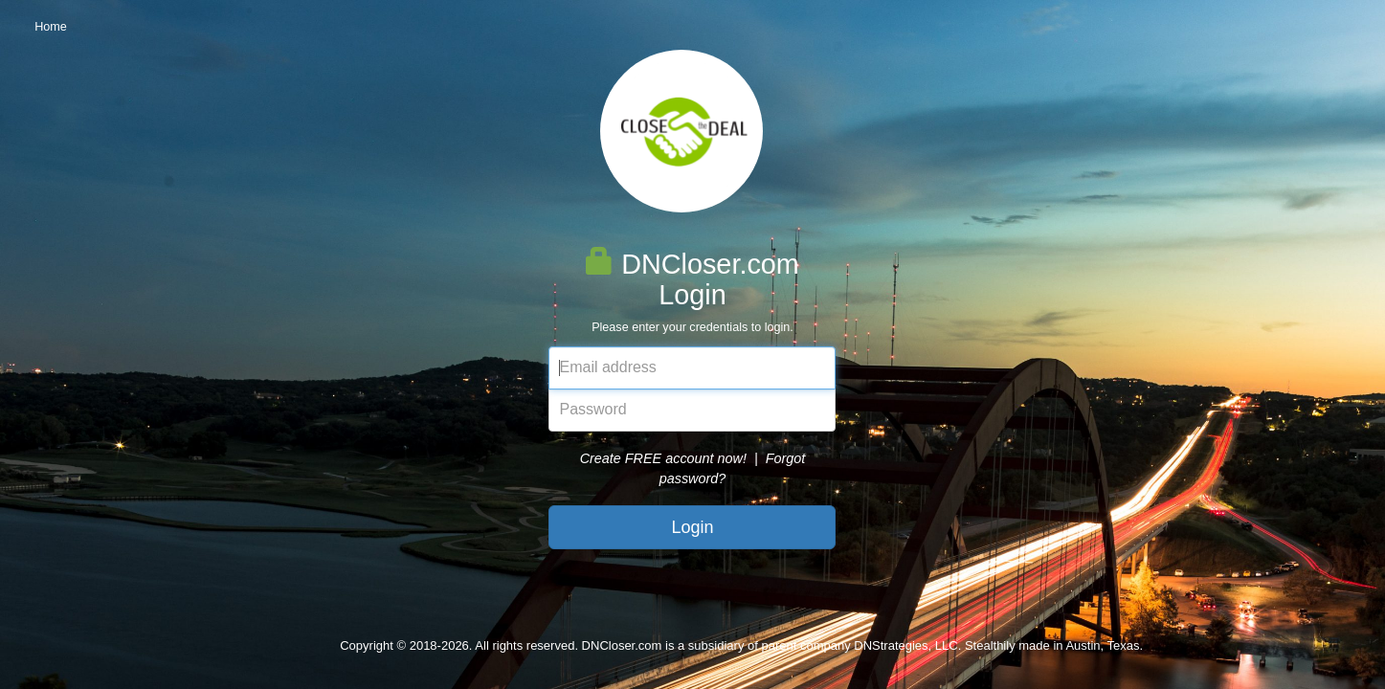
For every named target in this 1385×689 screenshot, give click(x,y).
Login (692, 527)
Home (50, 26)
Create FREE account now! (663, 458)
